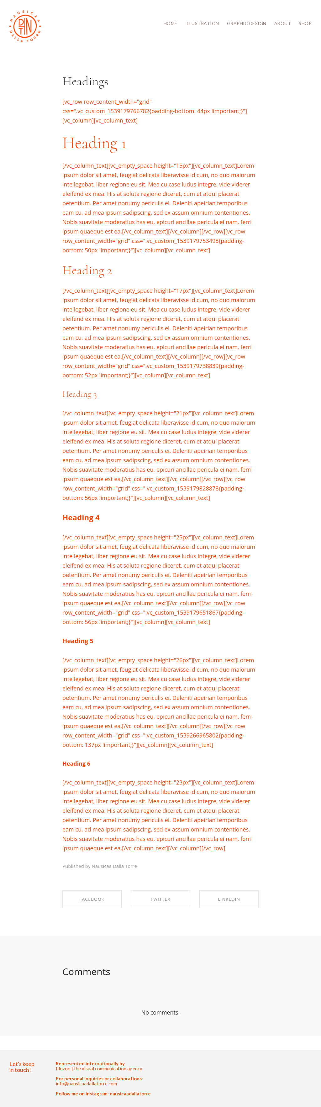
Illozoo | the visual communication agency (99, 1068)
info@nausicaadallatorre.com (86, 1083)
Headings (85, 81)
